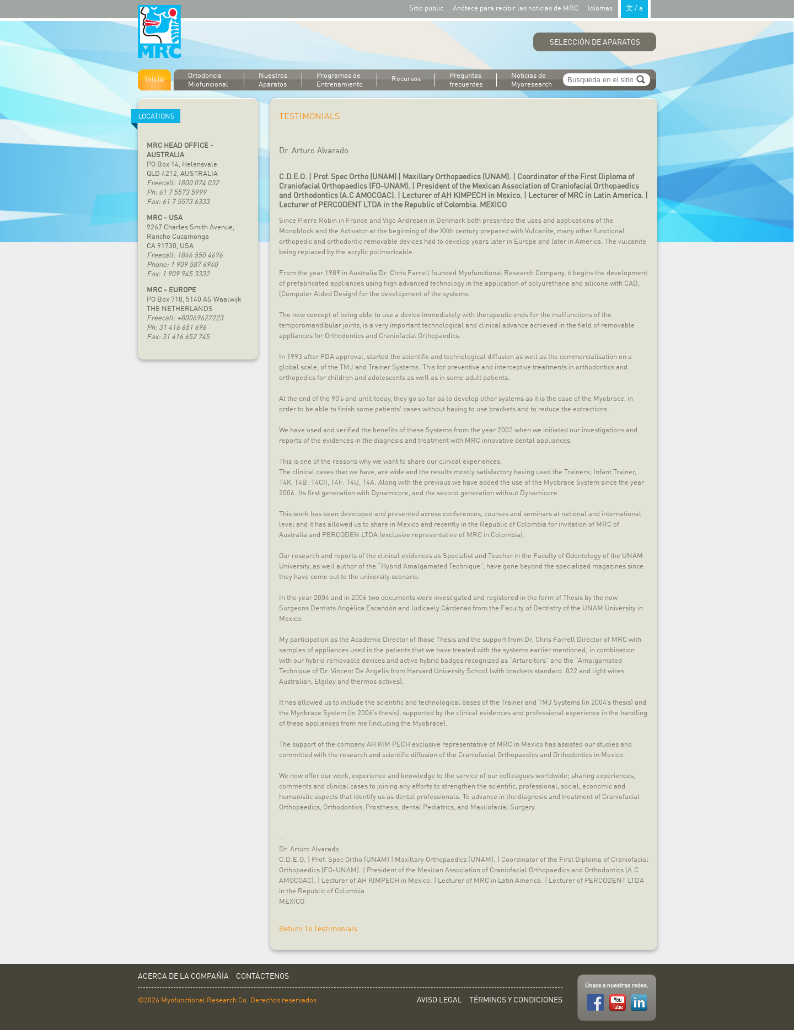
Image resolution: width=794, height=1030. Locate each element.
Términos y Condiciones (515, 1000)
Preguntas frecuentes (465, 80)
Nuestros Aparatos (273, 80)
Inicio (154, 79)
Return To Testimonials (318, 929)
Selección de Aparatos (595, 42)
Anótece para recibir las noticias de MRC (515, 8)
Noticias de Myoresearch (531, 80)
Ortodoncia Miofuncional (208, 80)
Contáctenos (262, 976)
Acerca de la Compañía (183, 976)
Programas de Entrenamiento (339, 80)
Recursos (406, 79)
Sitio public (426, 8)
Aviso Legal (439, 1000)
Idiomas (619, 8)
